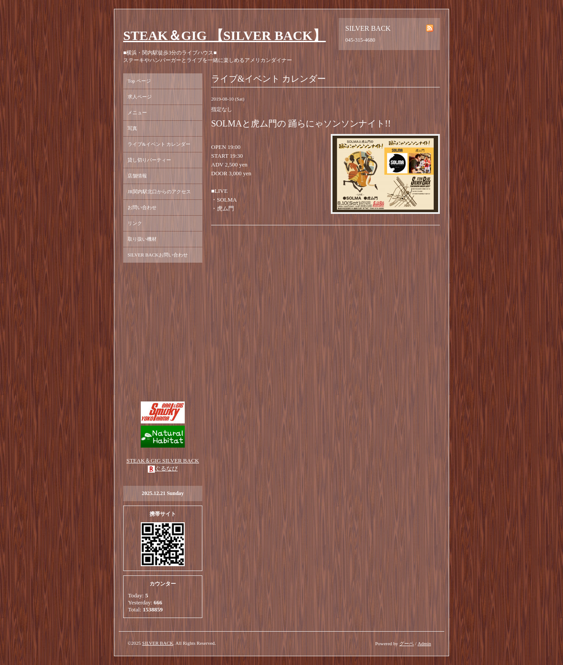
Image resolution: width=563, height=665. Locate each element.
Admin (424, 643)
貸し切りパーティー (149, 160)
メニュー (137, 112)
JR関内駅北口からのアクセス (159, 191)
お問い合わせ (142, 207)
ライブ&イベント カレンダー (159, 144)
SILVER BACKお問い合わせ (158, 254)
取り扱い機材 (142, 239)
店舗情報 (137, 175)
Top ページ (139, 80)
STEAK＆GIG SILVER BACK (163, 460)
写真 (132, 128)
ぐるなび (166, 468)
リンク (135, 223)
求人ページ (140, 96)
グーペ (406, 643)
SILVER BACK (157, 643)
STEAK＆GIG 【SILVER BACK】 (224, 35)
